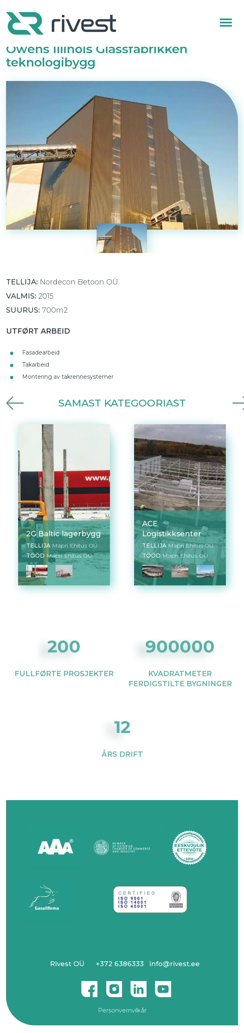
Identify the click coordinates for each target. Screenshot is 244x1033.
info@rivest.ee (174, 964)
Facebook (89, 986)
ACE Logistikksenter (171, 528)
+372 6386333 (120, 964)
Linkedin (138, 986)
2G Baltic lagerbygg (63, 533)
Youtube (163, 986)
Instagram (114, 986)
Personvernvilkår (122, 1010)
